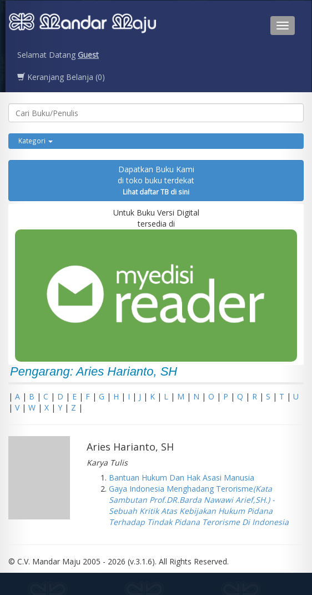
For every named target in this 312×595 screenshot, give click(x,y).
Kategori (35, 140)
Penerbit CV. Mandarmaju (82, 25)
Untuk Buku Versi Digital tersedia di (156, 284)
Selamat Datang (58, 54)
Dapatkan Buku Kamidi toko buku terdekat (156, 180)
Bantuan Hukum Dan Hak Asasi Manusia (181, 477)
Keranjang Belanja (61, 77)
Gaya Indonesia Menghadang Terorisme (199, 505)
